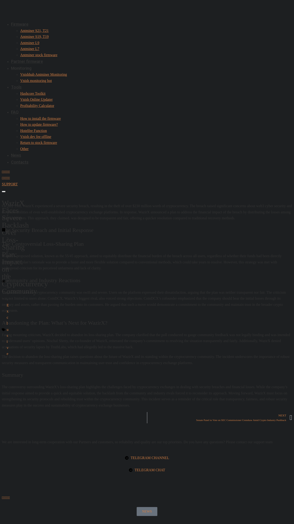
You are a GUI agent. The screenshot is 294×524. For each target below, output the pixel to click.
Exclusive (8, 329)
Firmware (19, 24)
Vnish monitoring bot (36, 81)
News (16, 155)
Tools (16, 87)
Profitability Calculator (37, 106)
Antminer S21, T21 (34, 31)
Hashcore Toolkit (32, 93)
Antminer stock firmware (38, 55)
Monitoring (21, 68)
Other (24, 149)
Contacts (19, 162)
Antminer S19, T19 (34, 37)
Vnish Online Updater (36, 99)
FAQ (15, 112)
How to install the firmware (40, 118)
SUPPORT (10, 184)
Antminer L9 (29, 43)
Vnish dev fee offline (35, 137)
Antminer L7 (29, 49)
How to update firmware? (39, 124)
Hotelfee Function (33, 131)
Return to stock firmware (38, 143)
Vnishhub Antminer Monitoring (43, 74)
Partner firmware (27, 61)
